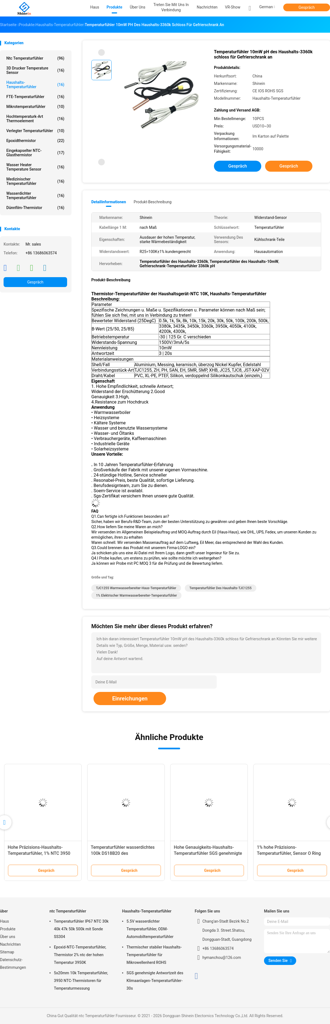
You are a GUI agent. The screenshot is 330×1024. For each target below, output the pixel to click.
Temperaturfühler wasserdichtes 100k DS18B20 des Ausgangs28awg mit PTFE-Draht (123, 853)
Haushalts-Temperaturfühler (35, 84)
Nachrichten (10, 944)
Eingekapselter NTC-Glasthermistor (35, 152)
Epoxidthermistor (35, 140)
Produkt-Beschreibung (153, 202)
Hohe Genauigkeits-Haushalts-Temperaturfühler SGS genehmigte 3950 (208, 853)
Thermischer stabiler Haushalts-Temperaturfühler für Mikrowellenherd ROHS (154, 955)
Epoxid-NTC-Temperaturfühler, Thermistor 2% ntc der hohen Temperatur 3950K (80, 955)
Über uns (7, 936)
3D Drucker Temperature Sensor (35, 70)
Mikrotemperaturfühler (35, 106)
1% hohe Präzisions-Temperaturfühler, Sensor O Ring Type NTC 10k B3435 (289, 853)
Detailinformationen (108, 202)
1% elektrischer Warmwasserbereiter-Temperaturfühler (136, 595)
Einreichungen (129, 698)
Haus (4, 921)
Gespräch (306, 7)
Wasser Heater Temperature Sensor (35, 167)
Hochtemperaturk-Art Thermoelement (35, 118)
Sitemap (7, 952)
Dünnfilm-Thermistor (35, 207)
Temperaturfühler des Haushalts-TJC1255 (220, 588)
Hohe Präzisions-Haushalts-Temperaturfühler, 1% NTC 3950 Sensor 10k (39, 853)
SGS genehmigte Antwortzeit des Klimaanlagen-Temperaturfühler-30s (155, 980)
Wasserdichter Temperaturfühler (35, 195)
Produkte (7, 929)
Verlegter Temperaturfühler (35, 130)
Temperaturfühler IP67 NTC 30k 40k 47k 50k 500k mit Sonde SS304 (81, 929)
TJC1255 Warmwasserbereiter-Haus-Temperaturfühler (136, 588)
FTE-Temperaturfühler (35, 96)
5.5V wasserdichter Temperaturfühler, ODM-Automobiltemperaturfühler (150, 929)
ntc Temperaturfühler (35, 58)
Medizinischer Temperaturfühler (35, 181)
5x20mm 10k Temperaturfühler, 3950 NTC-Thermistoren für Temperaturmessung (81, 980)
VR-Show (232, 7)
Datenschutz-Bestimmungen (13, 964)
